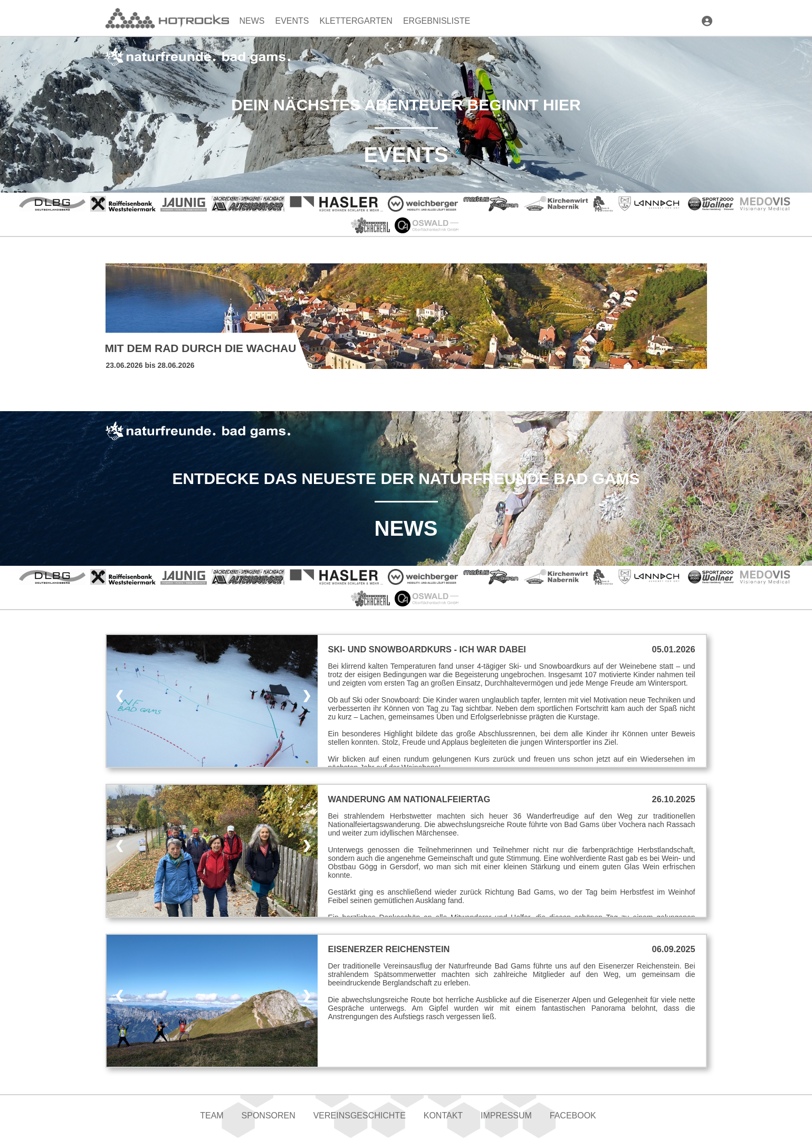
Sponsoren (268, 1115)
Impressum (506, 1115)
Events (292, 20)
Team (211, 1115)
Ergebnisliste (436, 20)
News (252, 20)
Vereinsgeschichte (359, 1115)
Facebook (573, 1115)
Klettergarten (356, 20)
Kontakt (443, 1115)
